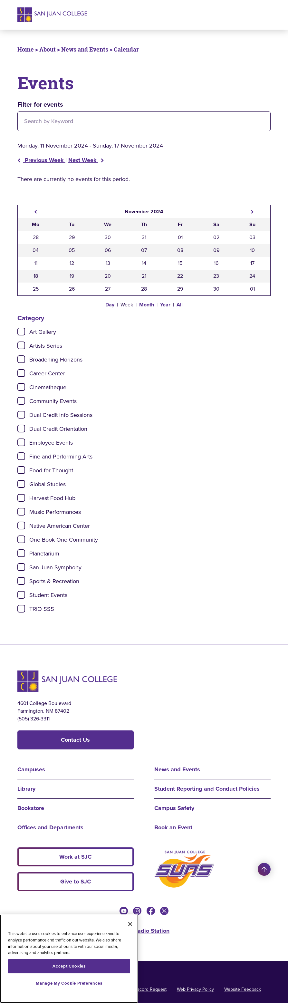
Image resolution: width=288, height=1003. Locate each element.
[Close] (130, 924)
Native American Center (59, 526)
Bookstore (30, 808)
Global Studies (47, 484)
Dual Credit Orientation (58, 429)
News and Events (84, 49)
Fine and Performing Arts (60, 456)
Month (146, 304)
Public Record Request (144, 989)
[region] (69, 958)
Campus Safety (174, 808)
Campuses (31, 769)
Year (165, 304)
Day (109, 304)
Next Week (86, 160)
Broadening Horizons (55, 359)
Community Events (53, 401)
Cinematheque (47, 387)
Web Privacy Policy (195, 989)
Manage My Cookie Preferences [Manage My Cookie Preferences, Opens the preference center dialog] (69, 983)
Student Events (48, 595)
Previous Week (41, 160)
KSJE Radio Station (144, 931)
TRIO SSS (41, 609)
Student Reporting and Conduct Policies (207, 789)
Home (25, 49)
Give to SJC (75, 881)
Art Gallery (42, 332)
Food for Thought (51, 470)
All (180, 304)
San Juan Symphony (55, 567)
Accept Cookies (69, 966)
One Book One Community (63, 539)
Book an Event (173, 827)
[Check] (21, 331)
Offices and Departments (50, 827)
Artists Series (45, 346)
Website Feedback (242, 989)
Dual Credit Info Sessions (60, 415)
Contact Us (75, 740)
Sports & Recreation (54, 581)
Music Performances (55, 512)
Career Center (47, 373)
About (47, 49)
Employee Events (51, 443)
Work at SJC (75, 857)
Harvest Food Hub (52, 498)
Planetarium (44, 553)
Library (26, 789)
